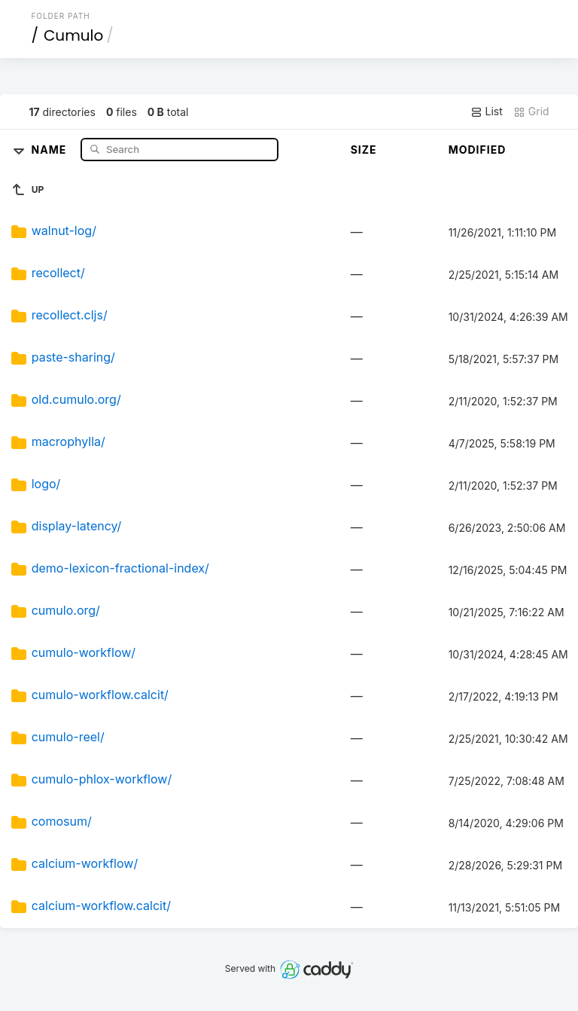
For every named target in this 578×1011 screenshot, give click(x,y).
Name (51, 148)
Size (364, 149)
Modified (478, 149)
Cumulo (73, 35)
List (486, 111)
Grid (531, 111)
